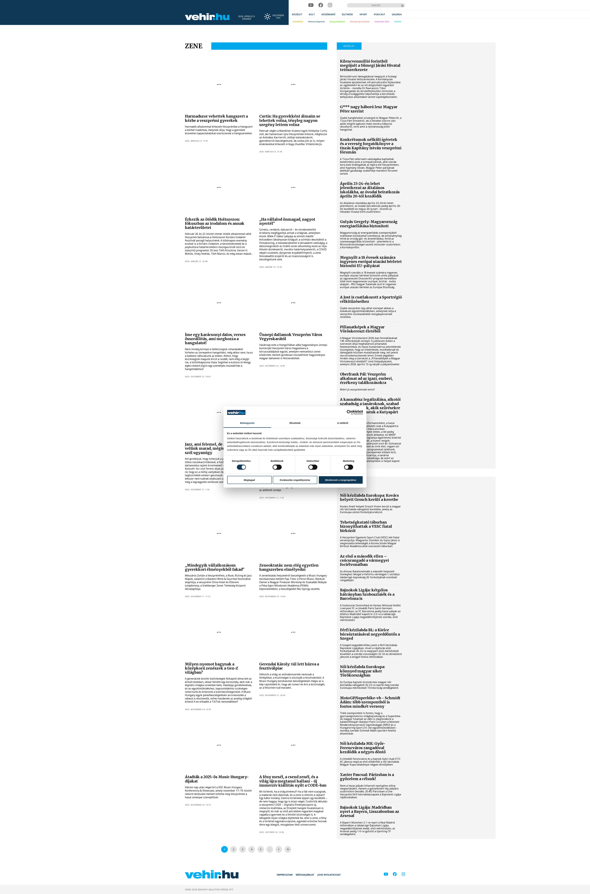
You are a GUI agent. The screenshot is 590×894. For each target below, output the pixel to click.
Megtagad (249, 479)
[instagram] (330, 5)
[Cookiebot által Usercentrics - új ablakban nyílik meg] (349, 412)
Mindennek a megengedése (340, 479)
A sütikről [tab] (342, 423)
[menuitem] (297, 14)
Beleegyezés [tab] (247, 423)
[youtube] (311, 5)
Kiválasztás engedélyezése (295, 479)
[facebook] (320, 5)
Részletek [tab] (295, 423)
